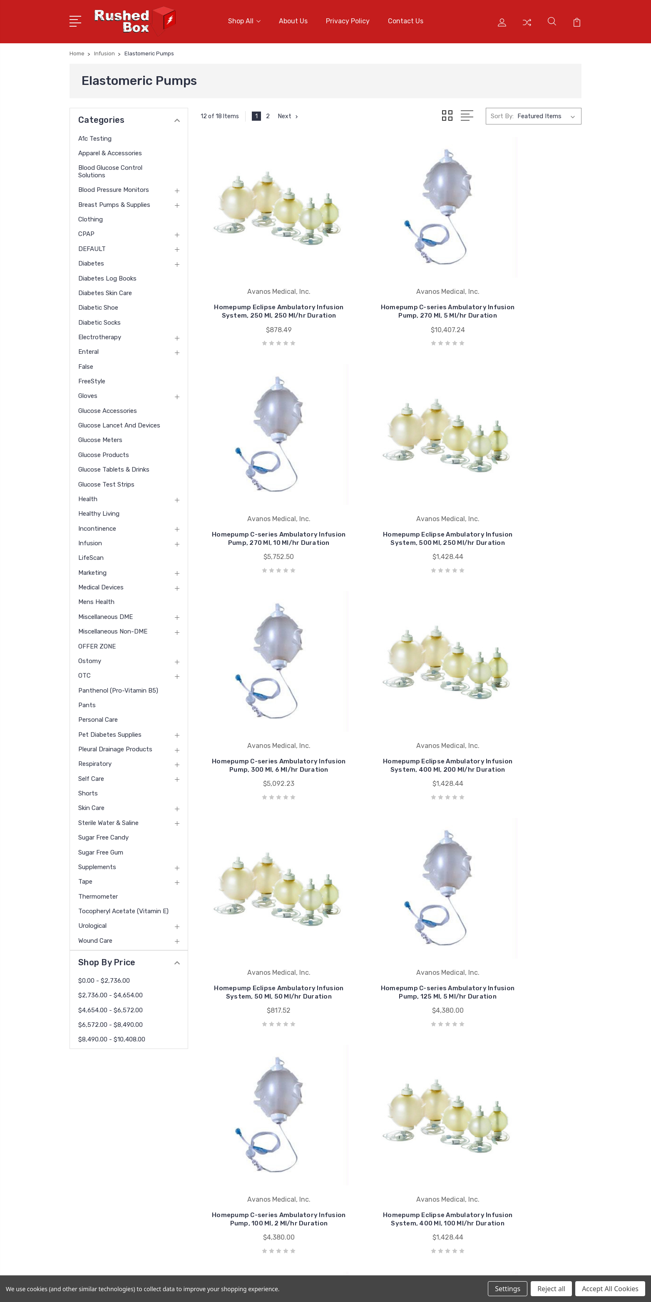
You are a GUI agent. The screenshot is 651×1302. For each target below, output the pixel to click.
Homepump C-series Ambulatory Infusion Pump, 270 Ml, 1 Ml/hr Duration (391, 928)
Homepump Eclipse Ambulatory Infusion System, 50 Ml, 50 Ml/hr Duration (260, 715)
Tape (85, 877)
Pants (87, 701)
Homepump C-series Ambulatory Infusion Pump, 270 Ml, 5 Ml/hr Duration (391, 289)
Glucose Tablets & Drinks (113, 465)
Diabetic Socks (99, 318)
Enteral (88, 348)
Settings (507, 1288)
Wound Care (95, 936)
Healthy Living (98, 509)
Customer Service (239, 1122)
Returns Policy (235, 1146)
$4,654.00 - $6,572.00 (110, 1006)
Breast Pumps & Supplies (114, 200)
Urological (92, 922)
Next (289, 112)
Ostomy (89, 657)
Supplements (97, 863)
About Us (293, 19)
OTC (84, 671)
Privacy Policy (348, 19)
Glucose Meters (100, 436)
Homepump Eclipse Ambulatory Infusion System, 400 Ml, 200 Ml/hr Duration (522, 502)
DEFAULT (92, 244)
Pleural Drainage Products (115, 745)
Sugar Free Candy (103, 833)
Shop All (244, 19)
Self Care (91, 774)
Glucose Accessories (107, 406)
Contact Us (405, 19)
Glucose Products (103, 451)
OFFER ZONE (97, 642)
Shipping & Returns (242, 1171)
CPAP (86, 230)
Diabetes (91, 259)
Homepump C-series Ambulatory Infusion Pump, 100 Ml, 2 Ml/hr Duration (522, 715)
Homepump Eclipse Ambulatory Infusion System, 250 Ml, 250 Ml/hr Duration (260, 289)
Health (87, 495)
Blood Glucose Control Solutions (110, 167)
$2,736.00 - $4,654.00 (110, 991)
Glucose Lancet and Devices (119, 421)
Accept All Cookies (610, 1288)
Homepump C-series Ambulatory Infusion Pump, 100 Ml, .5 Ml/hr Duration (522, 928)
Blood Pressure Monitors (113, 186)
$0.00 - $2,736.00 (104, 976)
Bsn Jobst (368, 1122)
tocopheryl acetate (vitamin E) (123, 907)
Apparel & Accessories (110, 149)
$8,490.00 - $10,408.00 (111, 1035)
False (85, 362)
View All (365, 1184)
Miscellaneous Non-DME (112, 627)
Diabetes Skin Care (105, 289)
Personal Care (98, 716)
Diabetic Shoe (98, 303)
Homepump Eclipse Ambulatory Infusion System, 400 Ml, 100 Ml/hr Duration (260, 928)
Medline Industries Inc (384, 1171)
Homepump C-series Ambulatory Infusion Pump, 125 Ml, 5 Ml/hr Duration (391, 715)
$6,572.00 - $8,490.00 (110, 1020)
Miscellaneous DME (105, 612)
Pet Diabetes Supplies (110, 730)
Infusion (90, 539)
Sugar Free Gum (100, 848)
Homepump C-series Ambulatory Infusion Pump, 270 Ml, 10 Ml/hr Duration (522, 289)
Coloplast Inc (372, 1146)
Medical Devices (101, 583)
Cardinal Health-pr (379, 1134)
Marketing (92, 568)
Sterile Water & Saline (108, 818)
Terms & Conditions (242, 1159)
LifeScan (91, 554)
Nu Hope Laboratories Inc (389, 1109)
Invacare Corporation (383, 1159)
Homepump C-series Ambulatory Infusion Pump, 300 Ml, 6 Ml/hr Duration (391, 502)
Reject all (551, 1288)
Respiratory (95, 760)
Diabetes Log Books (107, 274)
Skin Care (91, 804)
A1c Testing (95, 134)
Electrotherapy (99, 333)
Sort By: (502, 112)
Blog (220, 1184)
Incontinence (97, 524)
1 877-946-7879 (105, 1107)
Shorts (88, 789)
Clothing (90, 215)
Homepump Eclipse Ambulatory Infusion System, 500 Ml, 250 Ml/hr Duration (260, 502)
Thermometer (98, 892)
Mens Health (96, 598)
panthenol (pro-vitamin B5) (118, 686)
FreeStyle (91, 377)
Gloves (87, 392)
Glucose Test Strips (106, 480)
